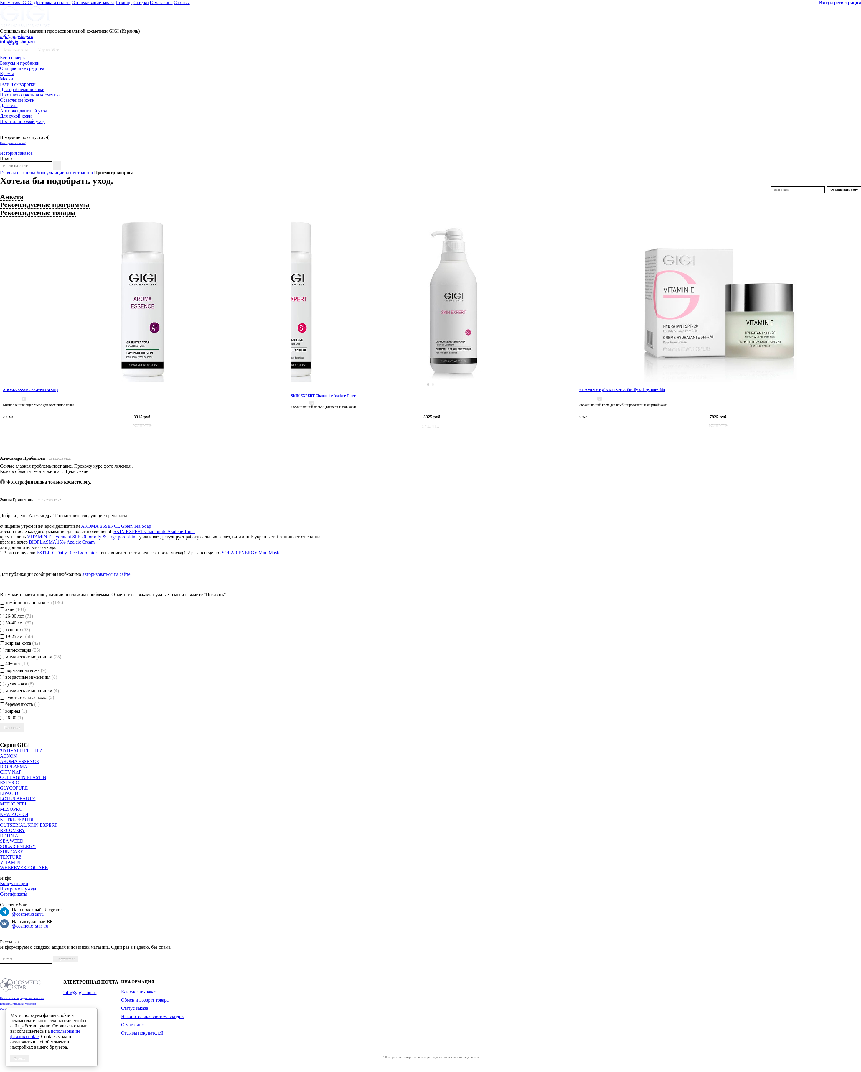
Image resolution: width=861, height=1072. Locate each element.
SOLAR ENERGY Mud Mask (250, 552)
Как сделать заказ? (13, 143)
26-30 (11, 717)
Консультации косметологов (65, 172)
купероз (15, 629)
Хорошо (19, 1058)
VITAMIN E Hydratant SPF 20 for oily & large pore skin (81, 536)
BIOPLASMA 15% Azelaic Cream (62, 542)
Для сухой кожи (16, 116)
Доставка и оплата (52, 2)
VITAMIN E (12, 862)
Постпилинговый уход (22, 121)
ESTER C (9, 782)
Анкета (11, 196)
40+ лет (14, 663)
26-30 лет (16, 616)
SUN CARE (11, 851)
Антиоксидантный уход (23, 110)
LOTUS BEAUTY (17, 798)
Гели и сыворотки (18, 84)
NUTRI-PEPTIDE (17, 819)
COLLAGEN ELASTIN (23, 777)
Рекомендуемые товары (38, 212)
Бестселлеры (16, 49)
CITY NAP (11, 772)
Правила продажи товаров (18, 1003)
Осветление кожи (17, 100)
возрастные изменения (28, 677)
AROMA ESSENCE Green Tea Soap (116, 526)
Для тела (8, 105)
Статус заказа (134, 1008)
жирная (13, 710)
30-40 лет (16, 622)
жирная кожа (20, 643)
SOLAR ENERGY (18, 846)
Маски (6, 78)
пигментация (20, 649)
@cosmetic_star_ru (30, 925)
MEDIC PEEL (14, 803)
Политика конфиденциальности (22, 998)
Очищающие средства (22, 68)
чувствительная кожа (27, 697)
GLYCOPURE (14, 787)
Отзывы (182, 2)
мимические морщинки (30, 656)
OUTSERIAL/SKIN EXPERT (28, 825)
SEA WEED (11, 841)
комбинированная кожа (31, 602)
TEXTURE (11, 856)
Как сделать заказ (138, 991)
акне (13, 609)
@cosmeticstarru (28, 914)
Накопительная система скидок (152, 1016)
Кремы (7, 73)
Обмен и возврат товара (145, 999)
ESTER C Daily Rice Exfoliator (67, 552)
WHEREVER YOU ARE (24, 867)
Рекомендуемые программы (45, 204)
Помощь (124, 2)
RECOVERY (12, 830)
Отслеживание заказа (93, 2)
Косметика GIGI (16, 2)
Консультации (14, 883)
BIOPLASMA (13, 766)
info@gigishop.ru (16, 36)
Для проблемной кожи (22, 89)
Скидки (141, 2)
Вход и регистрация (840, 2)
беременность (20, 704)
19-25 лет (16, 636)
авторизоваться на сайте (106, 574)
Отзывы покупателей (142, 1032)
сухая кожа (17, 683)
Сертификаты (13, 894)
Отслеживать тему (844, 189)
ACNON (8, 756)
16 (311, 402)
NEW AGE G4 (14, 814)
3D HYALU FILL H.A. (22, 750)
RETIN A (9, 835)
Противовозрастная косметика (30, 94)
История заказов (16, 153)
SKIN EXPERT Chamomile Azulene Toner (154, 531)
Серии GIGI (49, 49)
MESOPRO (11, 809)
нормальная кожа (23, 670)
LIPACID (9, 793)
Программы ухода (18, 888)
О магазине (161, 2)
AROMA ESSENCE (19, 761)
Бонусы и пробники (19, 62)
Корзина (8, 131)
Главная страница (17, 172)
